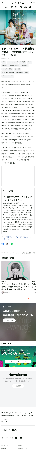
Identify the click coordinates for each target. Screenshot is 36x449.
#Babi (3, 62)
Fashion (30, 415)
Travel (24, 415)
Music (8, 253)
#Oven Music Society (7, 76)
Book (3, 415)
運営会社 (20, 445)
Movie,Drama (20, 413)
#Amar (26, 72)
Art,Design (10, 413)
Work (18, 415)
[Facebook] (21, 7)
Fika (2, 422)
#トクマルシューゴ (13, 62)
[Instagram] (16, 7)
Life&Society (10, 415)
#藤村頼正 (17, 69)
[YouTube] (25, 7)
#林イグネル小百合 (7, 69)
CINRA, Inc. (9, 429)
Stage (29, 413)
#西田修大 (5, 65)
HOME (3, 253)
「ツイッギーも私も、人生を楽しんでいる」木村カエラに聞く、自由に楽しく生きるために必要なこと (15, 286)
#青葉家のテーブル (15, 65)
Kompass (9, 422)
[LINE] (30, 7)
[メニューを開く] (33, 2)
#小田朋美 (22, 62)
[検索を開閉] (30, 2)
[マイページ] (2, 2)
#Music (29, 62)
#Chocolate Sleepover (8, 72)
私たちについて (5, 445)
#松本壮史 (25, 65)
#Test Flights (19, 72)
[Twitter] (12, 7)
